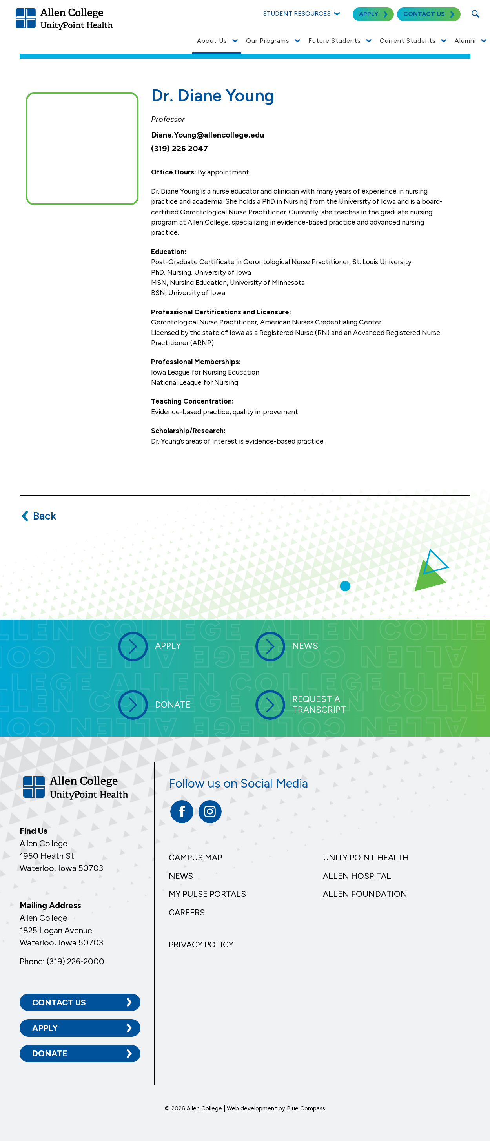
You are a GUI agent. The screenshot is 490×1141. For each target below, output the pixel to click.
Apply (45, 1027)
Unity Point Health (366, 857)
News (181, 876)
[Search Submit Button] (475, 13)
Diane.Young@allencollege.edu (207, 134)
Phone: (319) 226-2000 (62, 961)
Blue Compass (306, 1108)
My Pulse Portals (207, 894)
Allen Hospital (357, 876)
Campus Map (195, 857)
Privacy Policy (201, 944)
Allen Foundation (365, 894)
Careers (187, 912)
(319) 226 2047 (179, 148)
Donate (49, 1053)
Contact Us (59, 1002)
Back (44, 515)
